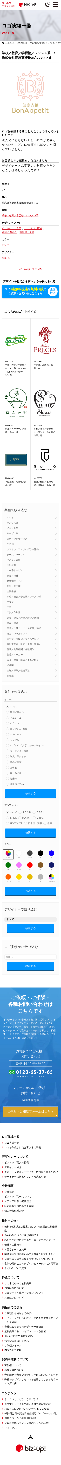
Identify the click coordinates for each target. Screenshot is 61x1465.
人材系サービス (15, 570)
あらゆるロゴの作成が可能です (21, 1234)
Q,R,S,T (41, 817)
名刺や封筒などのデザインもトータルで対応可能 (31, 1263)
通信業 (10, 664)
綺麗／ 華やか (9, 232)
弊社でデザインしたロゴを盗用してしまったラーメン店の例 (31, 1381)
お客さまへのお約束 (15, 1249)
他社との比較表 (12, 1244)
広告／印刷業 (13, 612)
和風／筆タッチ (18, 756)
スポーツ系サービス (17, 538)
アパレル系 (12, 522)
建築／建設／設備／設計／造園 (23, 617)
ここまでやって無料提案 (17, 1283)
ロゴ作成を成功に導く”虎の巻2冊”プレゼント (29, 1258)
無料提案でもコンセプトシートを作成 (25, 1331)
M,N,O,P (26, 817)
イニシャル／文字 (11, 228)
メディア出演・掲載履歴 (17, 1201)
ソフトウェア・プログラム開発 (23, 549)
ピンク (19, 866)
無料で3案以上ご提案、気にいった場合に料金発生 (30, 1228)
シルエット (15, 734)
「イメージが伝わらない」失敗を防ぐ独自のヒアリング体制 (31, 1319)
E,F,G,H (41, 812)
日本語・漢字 (35, 823)
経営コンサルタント (17, 633)
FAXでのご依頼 (12, 1350)
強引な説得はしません (16, 1340)
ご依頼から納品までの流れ (19, 1313)
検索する (30, 793)
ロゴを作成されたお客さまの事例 (22, 1147)
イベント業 (12, 528)
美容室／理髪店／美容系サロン (23, 638)
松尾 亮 (6, 258)
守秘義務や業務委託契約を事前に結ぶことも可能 (31, 1374)
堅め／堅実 (15, 761)
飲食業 (10, 675)
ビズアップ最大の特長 (16, 1162)
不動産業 (11, 564)
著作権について (12, 1365)
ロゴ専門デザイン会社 (20, 4)
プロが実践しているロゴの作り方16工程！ (27, 1422)
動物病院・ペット (16, 580)
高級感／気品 (17, 783)
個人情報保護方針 (14, 1210)
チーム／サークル (16, 554)
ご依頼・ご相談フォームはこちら (30, 1111)
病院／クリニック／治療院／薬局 (24, 628)
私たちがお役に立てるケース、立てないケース (30, 1239)
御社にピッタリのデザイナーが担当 (23, 1326)
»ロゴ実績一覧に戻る (30, 269)
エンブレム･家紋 (18, 728)
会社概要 (9, 1191)
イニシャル (15, 717)
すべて (10, 517)
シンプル (14, 739)
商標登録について (14, 1369)
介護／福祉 (12, 575)
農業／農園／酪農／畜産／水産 (23, 659)
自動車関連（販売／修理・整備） (24, 644)
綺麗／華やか (17, 712)
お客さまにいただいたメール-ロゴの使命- (27, 1408)
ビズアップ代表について (17, 1196)
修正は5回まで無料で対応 (18, 1335)
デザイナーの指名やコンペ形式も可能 (25, 1176)
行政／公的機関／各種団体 (20, 649)
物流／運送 (12, 622)
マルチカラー (51, 878)
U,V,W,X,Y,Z (16, 823)
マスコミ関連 (13, 559)
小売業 (10, 601)
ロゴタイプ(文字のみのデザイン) (26, 745)
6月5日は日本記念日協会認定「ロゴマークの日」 (31, 1413)
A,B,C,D (27, 812)
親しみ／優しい (18, 772)
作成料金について (14, 1287)
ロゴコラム (10, 1427)
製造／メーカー (15, 654)
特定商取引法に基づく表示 (19, 1205)
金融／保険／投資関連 (18, 670)
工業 (9, 607)
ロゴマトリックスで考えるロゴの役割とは (27, 1403)
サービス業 (12, 533)
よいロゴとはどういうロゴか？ (21, 1399)
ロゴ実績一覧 (22, 43)
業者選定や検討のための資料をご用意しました (30, 1253)
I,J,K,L (13, 817)
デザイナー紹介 (12, 1167)
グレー (30, 854)
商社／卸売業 (13, 586)
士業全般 (11, 591)
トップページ (9, 43)
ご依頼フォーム (12, 1345)
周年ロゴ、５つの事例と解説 (20, 1417)
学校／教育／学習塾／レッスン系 (24, 596)
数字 (49, 823)
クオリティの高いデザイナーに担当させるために (31, 1171)
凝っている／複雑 (19, 750)
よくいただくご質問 (15, 1267)
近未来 (13, 778)
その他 (10, 543)
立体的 (13, 767)
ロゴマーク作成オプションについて (23, 1292)
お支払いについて (14, 1297)
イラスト (14, 723)
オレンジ (8, 878)
